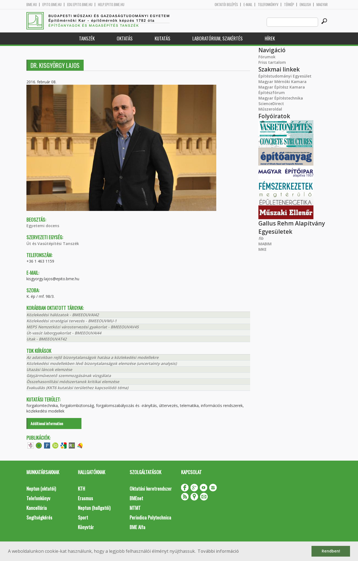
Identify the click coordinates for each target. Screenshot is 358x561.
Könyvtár (86, 527)
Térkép (289, 4)
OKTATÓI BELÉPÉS (226, 4)
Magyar (322, 4)
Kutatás (162, 38)
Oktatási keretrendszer (151, 488)
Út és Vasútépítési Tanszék (52, 243)
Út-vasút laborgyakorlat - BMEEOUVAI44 (63, 333)
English (305, 4)
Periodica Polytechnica (150, 517)
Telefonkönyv (268, 4)
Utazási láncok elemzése (49, 369)
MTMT (135, 507)
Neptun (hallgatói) (94, 507)
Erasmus (85, 498)
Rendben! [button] (331, 551)
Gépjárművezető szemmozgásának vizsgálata (68, 375)
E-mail (248, 4)
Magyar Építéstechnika (280, 98)
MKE (262, 249)
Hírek (270, 38)
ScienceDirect (271, 103)
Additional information (47, 423)
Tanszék (87, 38)
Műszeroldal (270, 109)
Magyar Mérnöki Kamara (282, 81)
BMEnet (136, 498)
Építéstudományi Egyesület (284, 76)
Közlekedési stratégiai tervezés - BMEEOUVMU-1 (71, 320)
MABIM (265, 243)
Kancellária (36, 507)
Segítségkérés (39, 517)
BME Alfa (137, 527)
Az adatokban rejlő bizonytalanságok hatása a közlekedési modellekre (92, 357)
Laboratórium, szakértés (217, 38)
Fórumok (266, 56)
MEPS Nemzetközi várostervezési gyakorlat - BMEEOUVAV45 (82, 326)
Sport (83, 517)
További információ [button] (218, 551)
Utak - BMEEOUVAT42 (46, 339)
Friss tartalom (272, 62)
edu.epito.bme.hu (79, 4)
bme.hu (31, 4)
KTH (81, 488)
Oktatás (125, 38)
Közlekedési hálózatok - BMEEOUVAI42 (62, 314)
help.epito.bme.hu (111, 4)
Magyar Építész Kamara (281, 87)
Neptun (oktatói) (41, 488)
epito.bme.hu (52, 4)
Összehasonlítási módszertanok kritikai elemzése (72, 381)
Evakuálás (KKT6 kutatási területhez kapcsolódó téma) (77, 387)
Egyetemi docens (42, 225)
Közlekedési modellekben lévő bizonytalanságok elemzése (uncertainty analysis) (101, 363)
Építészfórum (271, 92)
